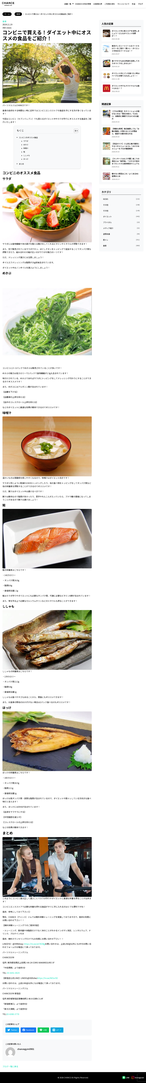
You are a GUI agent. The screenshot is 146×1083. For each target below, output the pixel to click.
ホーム (7, 14)
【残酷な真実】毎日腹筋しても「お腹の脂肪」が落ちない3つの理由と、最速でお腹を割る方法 (125, 131)
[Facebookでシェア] (28, 1029)
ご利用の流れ (110, 4)
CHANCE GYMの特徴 (83, 4)
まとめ (21, 163)
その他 (121, 205)
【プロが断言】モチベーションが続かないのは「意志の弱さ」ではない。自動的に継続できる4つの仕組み (125, 115)
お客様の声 (97, 4)
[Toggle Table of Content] (75, 131)
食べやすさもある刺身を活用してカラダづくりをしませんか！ (125, 62)
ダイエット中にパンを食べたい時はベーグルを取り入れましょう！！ (125, 74)
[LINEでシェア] (43, 1029)
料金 (133, 4)
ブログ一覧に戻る (10, 1066)
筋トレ (121, 239)
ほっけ (25, 159)
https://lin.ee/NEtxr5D (47, 977)
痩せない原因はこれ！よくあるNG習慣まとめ (125, 174)
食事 (18, 14)
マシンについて (123, 4)
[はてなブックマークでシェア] (57, 1029)
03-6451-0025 (13, 972)
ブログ (140, 4)
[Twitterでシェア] (12, 1029)
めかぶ (25, 144)
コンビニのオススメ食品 (28, 137)
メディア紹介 (121, 228)
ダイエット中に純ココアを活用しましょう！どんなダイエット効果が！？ (125, 33)
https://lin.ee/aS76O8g (34, 943)
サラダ (25, 141)
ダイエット (121, 216)
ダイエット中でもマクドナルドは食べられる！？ (125, 86)
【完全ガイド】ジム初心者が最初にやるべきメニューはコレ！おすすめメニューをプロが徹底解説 (125, 146)
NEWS (121, 199)
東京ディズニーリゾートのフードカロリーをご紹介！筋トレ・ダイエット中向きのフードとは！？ (125, 48)
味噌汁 (25, 148)
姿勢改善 (121, 234)
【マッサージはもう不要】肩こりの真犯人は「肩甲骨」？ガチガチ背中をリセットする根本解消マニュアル (125, 161)
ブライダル (121, 222)
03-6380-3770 (13, 1013)
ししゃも (26, 155)
